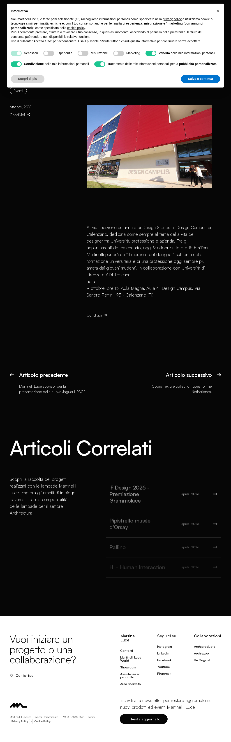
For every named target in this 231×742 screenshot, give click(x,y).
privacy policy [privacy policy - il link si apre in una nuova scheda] (172, 19)
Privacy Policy (20, 721)
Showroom (128, 667)
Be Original (202, 660)
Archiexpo (201, 653)
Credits (91, 717)
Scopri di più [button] (27, 79)
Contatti (126, 650)
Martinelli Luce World (130, 658)
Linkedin (163, 653)
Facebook (164, 660)
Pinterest (164, 673)
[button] (218, 10)
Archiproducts (204, 646)
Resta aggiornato (142, 719)
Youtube (163, 667)
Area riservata (130, 684)
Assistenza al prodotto (129, 675)
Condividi (20, 114)
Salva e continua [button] (200, 79)
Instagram (164, 646)
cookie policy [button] (76, 28)
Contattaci (22, 675)
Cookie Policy (42, 721)
